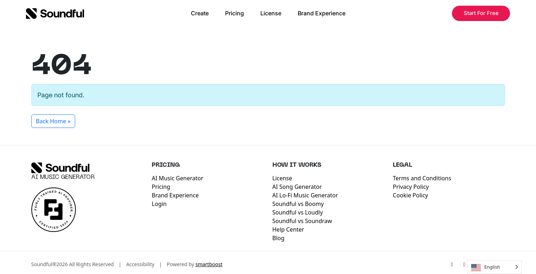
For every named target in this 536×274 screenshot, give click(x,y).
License (270, 13)
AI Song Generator (297, 187)
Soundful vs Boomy (298, 204)
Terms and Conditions (422, 178)
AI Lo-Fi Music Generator (305, 195)
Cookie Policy (410, 195)
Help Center (288, 229)
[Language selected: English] (494, 267)
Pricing (234, 13)
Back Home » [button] (53, 121)
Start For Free (481, 13)
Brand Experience (321, 13)
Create (200, 13)
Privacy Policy (411, 187)
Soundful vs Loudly (297, 212)
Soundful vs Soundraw (302, 221)
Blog (278, 238)
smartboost (209, 264)
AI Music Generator (63, 177)
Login (159, 204)
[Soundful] (60, 167)
